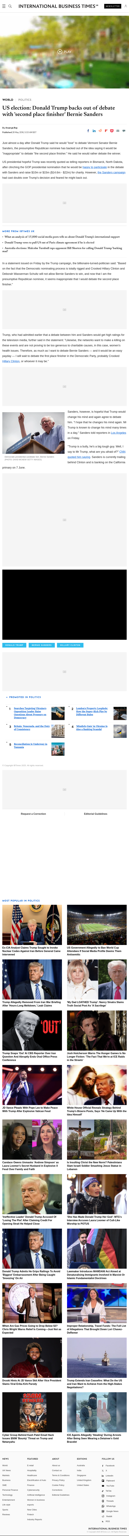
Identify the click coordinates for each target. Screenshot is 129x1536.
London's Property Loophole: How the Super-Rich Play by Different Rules (92, 711)
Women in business (36, 1500)
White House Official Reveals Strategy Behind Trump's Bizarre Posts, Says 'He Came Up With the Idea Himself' (97, 1111)
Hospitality (32, 1470)
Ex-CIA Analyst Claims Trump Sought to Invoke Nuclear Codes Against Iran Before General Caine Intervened (31, 951)
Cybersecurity (33, 1490)
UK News (6, 1470)
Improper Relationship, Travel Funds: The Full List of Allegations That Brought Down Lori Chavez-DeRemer (96, 1329)
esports (30, 1505)
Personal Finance (10, 1490)
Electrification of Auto (36, 1480)
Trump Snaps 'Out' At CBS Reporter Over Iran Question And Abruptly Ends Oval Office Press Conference (29, 1056)
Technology (7, 1495)
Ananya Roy (11, 127)
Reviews (6, 1514)
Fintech (30, 1514)
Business (6, 1480)
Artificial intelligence (36, 1495)
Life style (6, 1505)
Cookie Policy (58, 1485)
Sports (5, 1510)
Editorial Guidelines (95, 814)
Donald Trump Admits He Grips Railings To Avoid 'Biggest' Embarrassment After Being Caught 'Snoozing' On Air (31, 1275)
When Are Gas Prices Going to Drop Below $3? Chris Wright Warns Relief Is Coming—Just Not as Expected (31, 1329)
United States (83, 1485)
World (5, 1465)
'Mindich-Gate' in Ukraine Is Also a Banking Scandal (92, 728)
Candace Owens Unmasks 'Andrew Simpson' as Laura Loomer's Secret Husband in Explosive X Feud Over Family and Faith (30, 1166)
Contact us (57, 1470)
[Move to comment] (124, 131)
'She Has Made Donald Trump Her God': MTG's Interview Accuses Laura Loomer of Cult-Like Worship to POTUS (94, 1220)
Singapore (81, 1475)
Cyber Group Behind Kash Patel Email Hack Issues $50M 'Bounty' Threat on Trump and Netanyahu (28, 1438)
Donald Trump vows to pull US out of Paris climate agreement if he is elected (49, 242)
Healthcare (32, 1475)
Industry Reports (34, 1519)
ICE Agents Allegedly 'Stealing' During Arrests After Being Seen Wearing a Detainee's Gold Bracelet (94, 1438)
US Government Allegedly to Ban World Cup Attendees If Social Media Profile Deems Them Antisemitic (94, 951)
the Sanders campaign (111, 172)
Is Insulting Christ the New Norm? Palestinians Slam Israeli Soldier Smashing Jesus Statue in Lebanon (94, 1166)
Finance (30, 1485)
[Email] (118, 131)
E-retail (30, 1465)
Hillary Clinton (11, 361)
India (79, 1470)
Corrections (57, 1490)
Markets (5, 1475)
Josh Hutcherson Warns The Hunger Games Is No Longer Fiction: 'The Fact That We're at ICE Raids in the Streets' (96, 1056)
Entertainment (8, 1500)
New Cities (32, 1510)
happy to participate (95, 167)
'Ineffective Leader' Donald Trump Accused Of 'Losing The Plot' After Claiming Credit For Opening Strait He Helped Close (29, 1220)
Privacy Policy (58, 1480)
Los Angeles (118, 432)
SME (4, 1485)
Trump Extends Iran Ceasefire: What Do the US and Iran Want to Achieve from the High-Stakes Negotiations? (94, 1384)
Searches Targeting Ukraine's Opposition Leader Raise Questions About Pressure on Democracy (30, 713)
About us (56, 1465)
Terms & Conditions (61, 1475)
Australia (81, 1465)
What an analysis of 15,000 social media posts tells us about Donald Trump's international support (62, 237)
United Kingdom (84, 1480)
